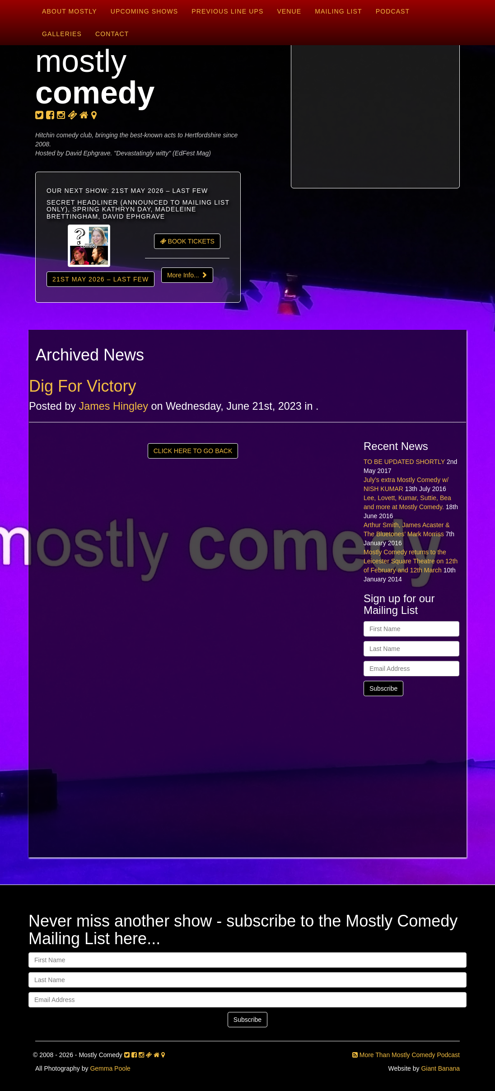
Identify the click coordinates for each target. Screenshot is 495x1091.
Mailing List (338, 11)
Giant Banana (440, 1068)
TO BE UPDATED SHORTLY (404, 461)
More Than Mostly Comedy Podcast (406, 1054)
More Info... (187, 275)
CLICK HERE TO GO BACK (193, 450)
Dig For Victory (82, 386)
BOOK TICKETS (187, 241)
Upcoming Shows (144, 11)
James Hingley (113, 406)
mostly (95, 76)
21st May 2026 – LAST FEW (100, 279)
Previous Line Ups (227, 11)
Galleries (62, 33)
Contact (112, 33)
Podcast (393, 11)
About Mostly (69, 11)
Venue (289, 11)
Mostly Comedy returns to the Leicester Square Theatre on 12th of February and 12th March (411, 561)
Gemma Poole (110, 1068)
